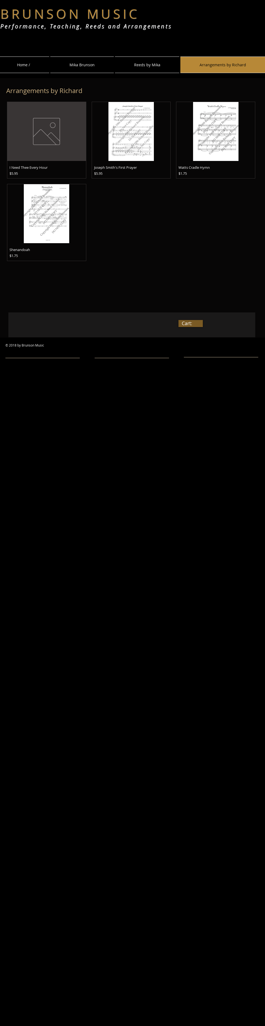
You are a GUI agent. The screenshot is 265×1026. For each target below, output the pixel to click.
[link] (190, 323)
